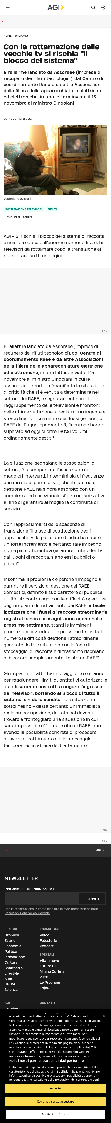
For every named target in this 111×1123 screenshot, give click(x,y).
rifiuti (52, 209)
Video (44, 935)
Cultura (11, 962)
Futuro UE (48, 966)
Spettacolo (14, 968)
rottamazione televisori (23, 209)
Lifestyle (12, 973)
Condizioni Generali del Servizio (27, 913)
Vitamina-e (49, 960)
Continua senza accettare (55, 1101)
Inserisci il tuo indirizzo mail (31, 889)
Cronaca (21, 35)
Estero (10, 940)
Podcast (47, 946)
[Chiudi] (104, 1016)
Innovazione (15, 957)
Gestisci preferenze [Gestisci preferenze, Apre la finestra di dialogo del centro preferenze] (56, 1114)
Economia (13, 946)
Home (8, 35)
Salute (10, 984)
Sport (9, 979)
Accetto (55, 1088)
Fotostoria (48, 940)
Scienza (11, 990)
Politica (11, 951)
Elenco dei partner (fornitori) (30, 1076)
